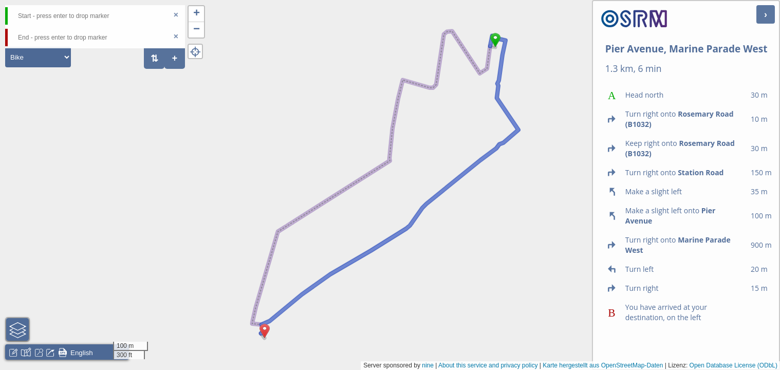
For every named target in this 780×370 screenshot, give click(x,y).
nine (428, 365)
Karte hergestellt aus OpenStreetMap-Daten (603, 365)
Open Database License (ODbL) (733, 365)
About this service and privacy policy (487, 365)
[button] (495, 47)
